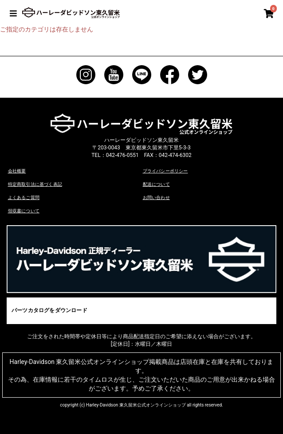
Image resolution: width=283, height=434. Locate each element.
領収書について (23, 209)
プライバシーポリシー (165, 170)
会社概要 (17, 170)
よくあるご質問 (23, 197)
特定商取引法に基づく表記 (34, 184)
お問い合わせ (156, 197)
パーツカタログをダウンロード (49, 309)
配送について (156, 184)
